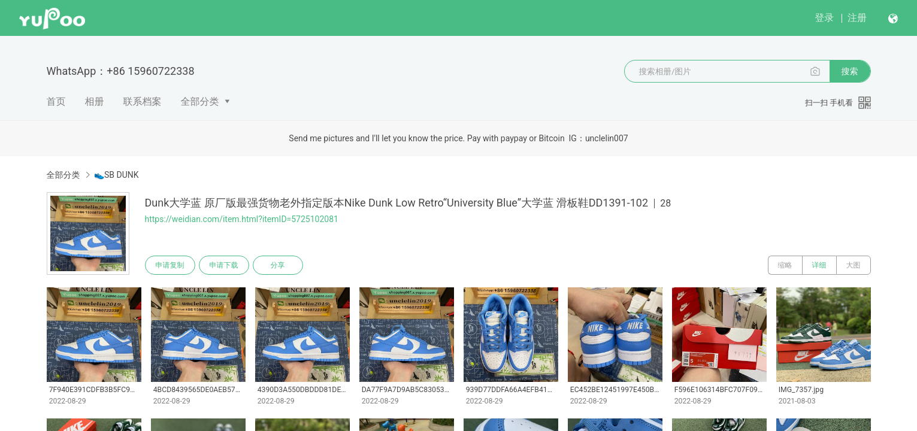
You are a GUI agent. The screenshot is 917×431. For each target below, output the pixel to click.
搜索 (850, 71)
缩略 (785, 265)
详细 (819, 265)
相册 (94, 101)
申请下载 (224, 265)
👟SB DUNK (116, 175)
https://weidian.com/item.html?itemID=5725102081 (241, 219)
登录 (824, 17)
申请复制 (170, 265)
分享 (278, 265)
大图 (853, 265)
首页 (56, 101)
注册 (857, 17)
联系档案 (142, 101)
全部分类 (200, 101)
